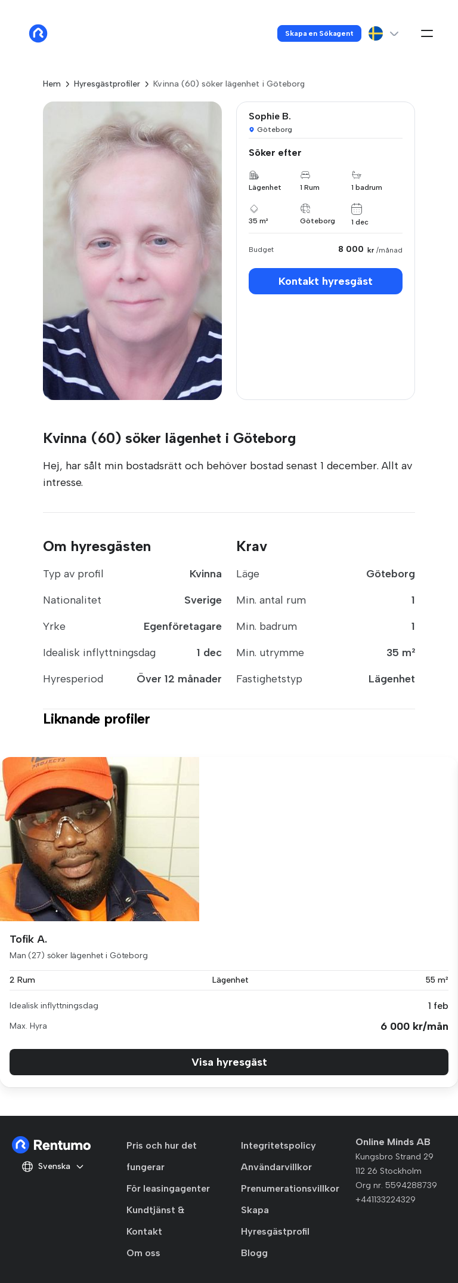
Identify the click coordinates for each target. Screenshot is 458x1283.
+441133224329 (385, 1200)
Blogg (254, 1253)
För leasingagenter (168, 1188)
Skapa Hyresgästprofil (275, 1220)
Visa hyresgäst (229, 1062)
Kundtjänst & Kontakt (155, 1220)
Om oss (143, 1253)
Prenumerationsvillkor (290, 1188)
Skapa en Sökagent (319, 33)
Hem (52, 84)
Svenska (53, 1167)
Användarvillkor (276, 1167)
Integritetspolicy (278, 1145)
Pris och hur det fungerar (161, 1156)
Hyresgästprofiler (107, 84)
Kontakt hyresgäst (325, 281)
